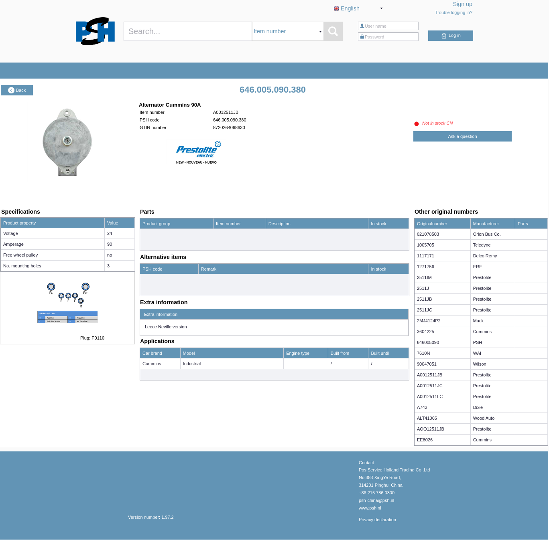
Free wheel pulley (20, 255)
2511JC (424, 309)
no (109, 255)
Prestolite (482, 277)
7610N (423, 353)
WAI (477, 353)
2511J (423, 288)
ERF (477, 266)
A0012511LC (430, 396)
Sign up (463, 4)
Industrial (192, 363)
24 (109, 233)
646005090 (428, 342)
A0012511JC (430, 385)
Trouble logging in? (453, 12)
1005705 (425, 245)
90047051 (427, 364)
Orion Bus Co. (487, 234)
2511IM (424, 277)
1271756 (425, 266)
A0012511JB (429, 374)
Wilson (479, 364)
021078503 (428, 234)
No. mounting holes (22, 265)
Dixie (478, 407)
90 (109, 244)
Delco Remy (485, 255)
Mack (478, 320)
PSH (477, 342)
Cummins (151, 363)
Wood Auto (484, 418)
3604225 (425, 331)
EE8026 (425, 439)
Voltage (10, 233)
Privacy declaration (377, 519)
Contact (366, 462)
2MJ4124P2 (429, 320)
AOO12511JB (430, 429)
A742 (422, 407)
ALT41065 (427, 418)
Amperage (13, 244)
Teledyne (482, 245)
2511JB (424, 299)
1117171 (425, 255)
